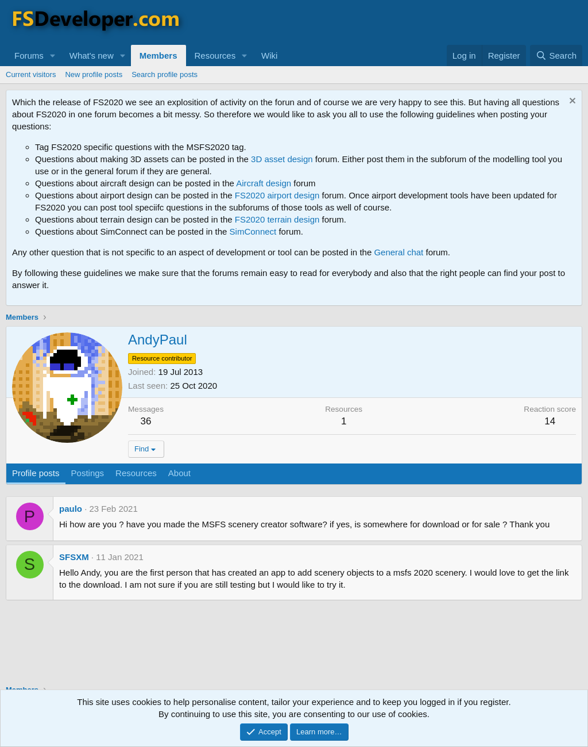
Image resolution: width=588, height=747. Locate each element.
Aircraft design (263, 183)
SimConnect (253, 231)
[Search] (556, 55)
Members (158, 55)
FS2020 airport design (277, 195)
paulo (70, 509)
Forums (29, 55)
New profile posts (93, 74)
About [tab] (179, 473)
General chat (398, 252)
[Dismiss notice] (571, 102)
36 (146, 421)
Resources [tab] (136, 473)
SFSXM (74, 557)
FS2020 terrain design (277, 219)
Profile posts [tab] (36, 473)
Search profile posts (164, 74)
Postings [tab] (88, 473)
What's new (91, 55)
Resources (215, 55)
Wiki (269, 55)
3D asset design (282, 159)
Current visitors (31, 74)
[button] (53, 55)
